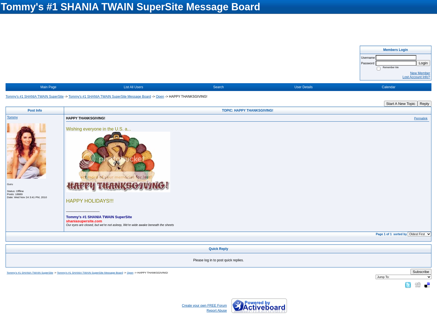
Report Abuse (217, 311)
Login (423, 63)
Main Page (48, 87)
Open (160, 97)
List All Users (133, 87)
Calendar (388, 87)
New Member (420, 73)
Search (218, 87)
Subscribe (421, 272)
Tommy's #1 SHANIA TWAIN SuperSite (35, 97)
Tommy (12, 117)
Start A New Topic (400, 104)
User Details (303, 87)
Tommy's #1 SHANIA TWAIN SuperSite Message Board (110, 97)
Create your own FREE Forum (204, 306)
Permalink (421, 118)
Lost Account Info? (416, 77)
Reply (424, 104)
